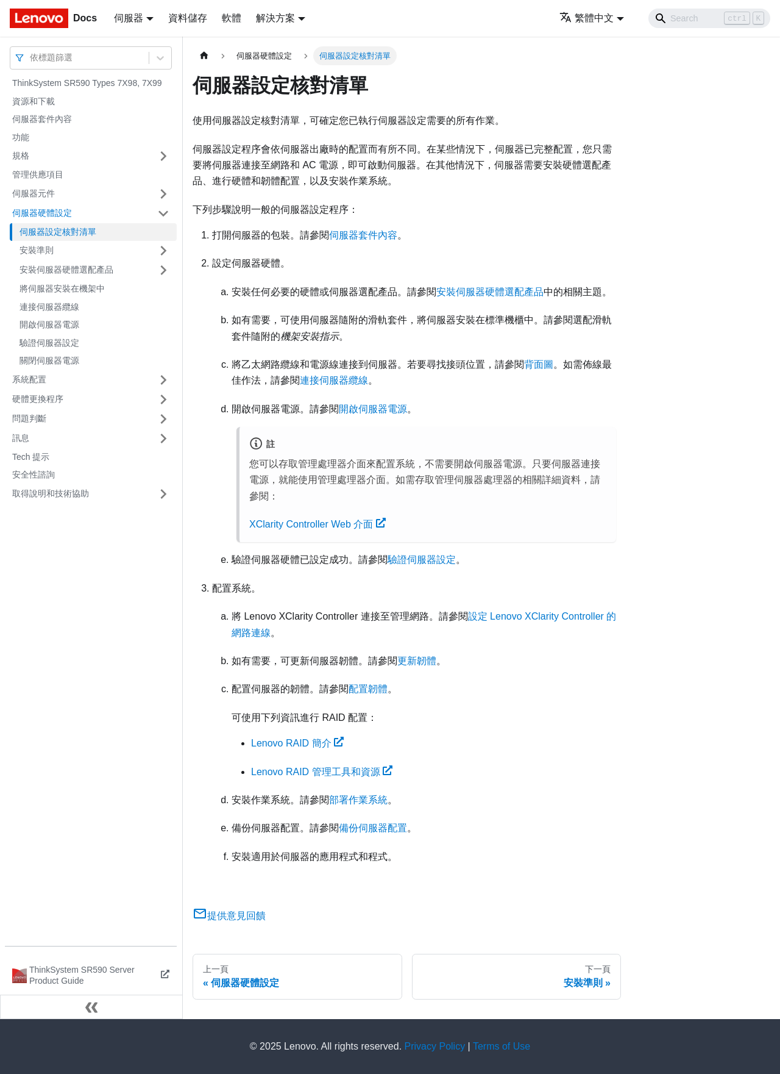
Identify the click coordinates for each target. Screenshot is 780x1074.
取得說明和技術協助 (50, 493)
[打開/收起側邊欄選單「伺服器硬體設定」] (163, 213)
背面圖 (538, 364)
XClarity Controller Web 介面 (317, 524)
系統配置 (29, 379)
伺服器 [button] (128, 18)
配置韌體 (368, 689)
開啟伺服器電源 (49, 324)
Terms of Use (501, 1046)
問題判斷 (29, 418)
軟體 (231, 18)
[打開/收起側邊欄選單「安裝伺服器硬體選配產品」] (163, 270)
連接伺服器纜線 (49, 307)
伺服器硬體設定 (42, 213)
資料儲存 (187, 18)
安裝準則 (37, 250)
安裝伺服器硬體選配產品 (66, 269)
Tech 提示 (30, 457)
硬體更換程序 (37, 399)
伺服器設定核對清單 (58, 232)
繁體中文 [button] (586, 18)
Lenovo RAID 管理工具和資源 (321, 772)
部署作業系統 (358, 800)
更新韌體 (416, 661)
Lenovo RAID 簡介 (297, 743)
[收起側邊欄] (91, 1007)
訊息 (20, 438)
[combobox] (31, 58)
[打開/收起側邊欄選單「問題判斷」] (163, 419)
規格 (20, 155)
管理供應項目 (37, 174)
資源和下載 (33, 101)
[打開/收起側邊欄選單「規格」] (163, 156)
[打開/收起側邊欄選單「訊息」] (163, 438)
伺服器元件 (33, 193)
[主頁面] (204, 55)
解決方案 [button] (275, 18)
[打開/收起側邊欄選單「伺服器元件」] (163, 194)
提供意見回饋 (229, 916)
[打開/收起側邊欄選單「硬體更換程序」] (163, 399)
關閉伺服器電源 (49, 360)
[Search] (709, 18)
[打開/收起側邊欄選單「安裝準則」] (163, 250)
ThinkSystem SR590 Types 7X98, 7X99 (87, 83)
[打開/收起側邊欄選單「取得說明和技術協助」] (163, 494)
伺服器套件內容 (42, 119)
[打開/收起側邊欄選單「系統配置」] (163, 380)
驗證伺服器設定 (49, 343)
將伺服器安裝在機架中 (62, 288)
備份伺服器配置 (373, 828)
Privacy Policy (435, 1046)
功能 (20, 137)
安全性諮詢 (33, 474)
